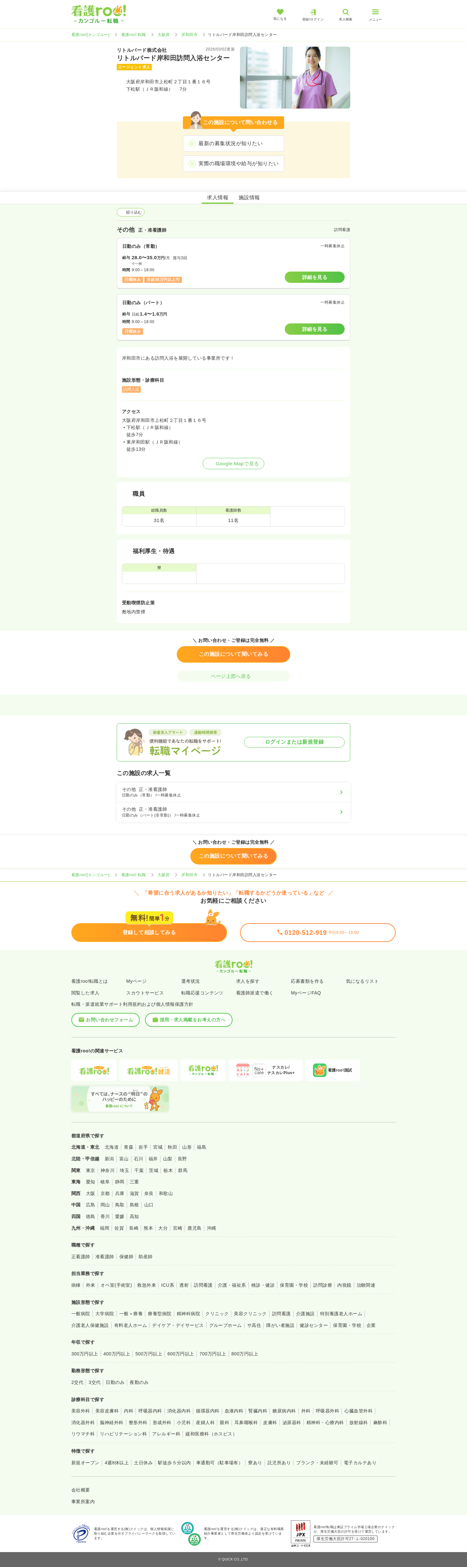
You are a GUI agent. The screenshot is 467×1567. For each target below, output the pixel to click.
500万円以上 (148, 1353)
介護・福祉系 (232, 1285)
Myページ (136, 981)
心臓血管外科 (358, 1410)
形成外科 (162, 1422)
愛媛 (120, 1216)
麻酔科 (380, 1422)
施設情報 (249, 197)
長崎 (133, 1228)
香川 (105, 1216)
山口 (149, 1204)
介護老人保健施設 (90, 1325)
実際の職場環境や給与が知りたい (238, 163)
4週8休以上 (117, 1462)
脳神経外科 (111, 1422)
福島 (201, 1147)
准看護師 (104, 1256)
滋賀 (134, 1193)
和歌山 (166, 1193)
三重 (134, 1181)
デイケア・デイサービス (178, 1325)
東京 (90, 1170)
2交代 (77, 1382)
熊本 (148, 1228)
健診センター (314, 1325)
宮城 (157, 1147)
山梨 (168, 1158)
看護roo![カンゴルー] (90, 34)
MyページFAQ (306, 992)
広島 (90, 1204)
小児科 (184, 1422)
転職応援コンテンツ (202, 992)
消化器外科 (83, 1422)
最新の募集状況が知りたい (230, 143)
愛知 (90, 1181)
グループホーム (225, 1325)
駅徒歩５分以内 (174, 1462)
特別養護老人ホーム (341, 1313)
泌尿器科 (291, 1422)
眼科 (224, 1422)
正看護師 (80, 1256)
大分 (163, 1228)
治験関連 (366, 1285)
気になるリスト (362, 981)
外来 (90, 1285)
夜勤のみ (139, 1382)
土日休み (143, 1462)
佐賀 (119, 1228)
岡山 (105, 1204)
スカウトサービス (145, 992)
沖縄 (211, 1228)
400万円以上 (116, 1353)
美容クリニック (250, 1313)
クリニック (217, 1313)
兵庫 (120, 1193)
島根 (134, 1204)
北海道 (112, 1147)
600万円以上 (180, 1353)
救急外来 (146, 1285)
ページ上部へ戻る (233, 676)
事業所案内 (83, 1501)
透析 (184, 1285)
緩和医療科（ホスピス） (211, 1433)
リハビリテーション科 (123, 1433)
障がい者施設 (280, 1325)
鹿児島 (194, 1228)
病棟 (76, 1285)
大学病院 (104, 1313)
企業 (371, 1325)
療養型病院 (159, 1313)
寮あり (255, 1462)
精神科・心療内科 (325, 1422)
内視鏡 (344, 1285)
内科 (128, 1410)
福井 (153, 1158)
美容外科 (80, 1410)
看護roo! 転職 (133, 34)
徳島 (90, 1216)
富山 (124, 1158)
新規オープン (85, 1462)
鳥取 (120, 1204)
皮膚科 (270, 1422)
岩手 (143, 1147)
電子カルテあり (360, 1462)
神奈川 (107, 1170)
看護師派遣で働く (255, 992)
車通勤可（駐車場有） (219, 1462)
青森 (128, 1147)
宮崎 (177, 1228)
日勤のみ (115, 1382)
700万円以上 (212, 1353)
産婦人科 (205, 1422)
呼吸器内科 (150, 1410)
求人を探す (247, 981)
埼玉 (124, 1170)
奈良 (149, 1193)
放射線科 (358, 1422)
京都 (105, 1193)
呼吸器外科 (327, 1410)
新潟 (109, 1158)
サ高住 (254, 1325)
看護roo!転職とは (89, 981)
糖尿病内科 (284, 1410)
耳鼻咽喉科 (246, 1422)
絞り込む (131, 212)
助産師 (145, 1256)
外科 (306, 1410)
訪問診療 (322, 1285)
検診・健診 (263, 1285)
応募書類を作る (307, 981)
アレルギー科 (166, 1433)
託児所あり (279, 1462)
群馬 (182, 1170)
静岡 (120, 1181)
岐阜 (105, 1181)
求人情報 (217, 197)
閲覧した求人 (85, 992)
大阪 (90, 1193)
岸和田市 (189, 34)
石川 (138, 1158)
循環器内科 (207, 1410)
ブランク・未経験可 (317, 1462)
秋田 (172, 1147)
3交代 (95, 1382)
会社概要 (80, 1489)
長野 (182, 1158)
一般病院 (80, 1313)
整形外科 (138, 1422)
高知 (134, 1216)
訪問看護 (203, 1285)
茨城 (153, 1170)
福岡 (104, 1228)
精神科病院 (188, 1313)
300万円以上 (84, 1353)
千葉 (139, 1170)
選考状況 (190, 981)
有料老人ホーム (130, 1325)
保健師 (126, 1256)
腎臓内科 (257, 1410)
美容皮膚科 (107, 1410)
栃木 (168, 1170)
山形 (187, 1147)
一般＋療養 (131, 1313)
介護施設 (305, 1313)
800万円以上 (245, 1353)
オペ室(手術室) (116, 1285)
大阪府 (164, 34)
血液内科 (234, 1410)
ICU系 (167, 1285)
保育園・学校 (294, 1285)
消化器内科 (179, 1410)
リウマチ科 (83, 1433)
